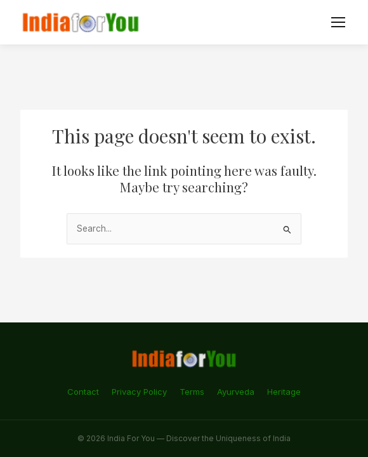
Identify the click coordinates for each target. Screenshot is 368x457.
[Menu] (338, 22)
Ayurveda (235, 392)
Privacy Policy (139, 392)
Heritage (284, 392)
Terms (192, 392)
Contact (83, 392)
